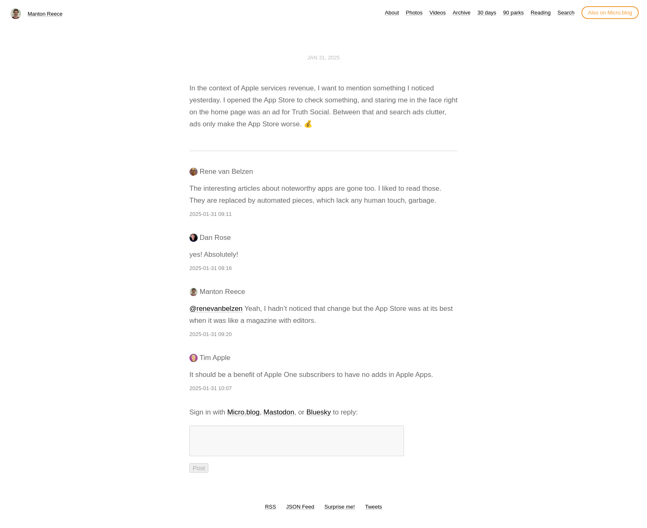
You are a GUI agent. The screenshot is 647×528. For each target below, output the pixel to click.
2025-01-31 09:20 (210, 334)
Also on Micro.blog (610, 12)
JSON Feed (300, 512)
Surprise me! (339, 512)
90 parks (513, 12)
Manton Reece (45, 14)
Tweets (373, 512)
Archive (461, 12)
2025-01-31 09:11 (210, 214)
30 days (486, 12)
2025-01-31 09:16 (210, 268)
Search (565, 12)
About (392, 12)
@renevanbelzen (216, 309)
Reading (540, 12)
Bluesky (319, 412)
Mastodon (279, 412)
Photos (414, 12)
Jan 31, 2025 (323, 57)
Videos (438, 12)
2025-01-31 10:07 (210, 388)
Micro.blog (243, 412)
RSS (270, 512)
